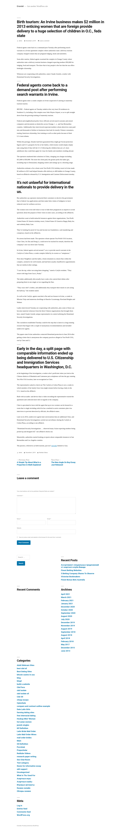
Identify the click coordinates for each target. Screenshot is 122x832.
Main (19, 741)
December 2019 (68, 622)
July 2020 (65, 619)
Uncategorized (23, 772)
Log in (19, 805)
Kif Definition (22, 728)
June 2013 (65, 651)
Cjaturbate (21, 703)
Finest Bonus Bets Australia (73, 580)
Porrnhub (21, 747)
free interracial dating (26, 715)
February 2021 (67, 600)
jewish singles (23, 725)
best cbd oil (22, 668)
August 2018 (66, 635)
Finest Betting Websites (71, 570)
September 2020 (68, 613)
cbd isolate (21, 690)
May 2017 (65, 644)
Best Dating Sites (24, 671)
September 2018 (68, 632)
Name (19, 519)
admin (20, 41)
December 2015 (68, 648)
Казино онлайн (23, 788)
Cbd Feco (21, 687)
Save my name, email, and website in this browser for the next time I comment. (40, 537)
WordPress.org (23, 815)
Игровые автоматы (26, 785)
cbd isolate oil (23, 693)
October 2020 (67, 610)
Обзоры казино (24, 791)
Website (19, 528)
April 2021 (65, 594)
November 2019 (68, 626)
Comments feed (24, 812)
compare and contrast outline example (33, 706)
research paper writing (26, 756)
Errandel (20, 6)
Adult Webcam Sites (25, 665)
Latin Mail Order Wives (26, 734)
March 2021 (66, 597)
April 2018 (65, 638)
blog (19, 678)
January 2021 (67, 603)
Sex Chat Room (23, 760)
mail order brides (24, 738)
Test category (23, 763)
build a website (23, 684)
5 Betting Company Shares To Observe (77, 573)
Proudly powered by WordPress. (30, 825)
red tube (54, 446)
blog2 (19, 681)
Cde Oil (20, 697)
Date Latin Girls (23, 709)
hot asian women (24, 722)
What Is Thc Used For (26, 775)
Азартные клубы (24, 782)
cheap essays (23, 700)
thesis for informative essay (29, 766)
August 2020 (66, 616)
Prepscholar (22, 750)
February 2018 (67, 641)
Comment (20, 495)
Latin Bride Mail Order (26, 731)
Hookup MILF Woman (26, 719)
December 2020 (68, 607)
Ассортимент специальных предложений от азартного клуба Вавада (80, 566)
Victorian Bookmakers (70, 576)
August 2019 (66, 629)
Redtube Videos (43, 452)
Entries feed (22, 809)
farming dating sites (25, 712)
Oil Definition (22, 744)
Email (49, 519)
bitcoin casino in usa (26, 675)
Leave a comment (44, 41)
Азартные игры (24, 778)
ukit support (22, 769)
